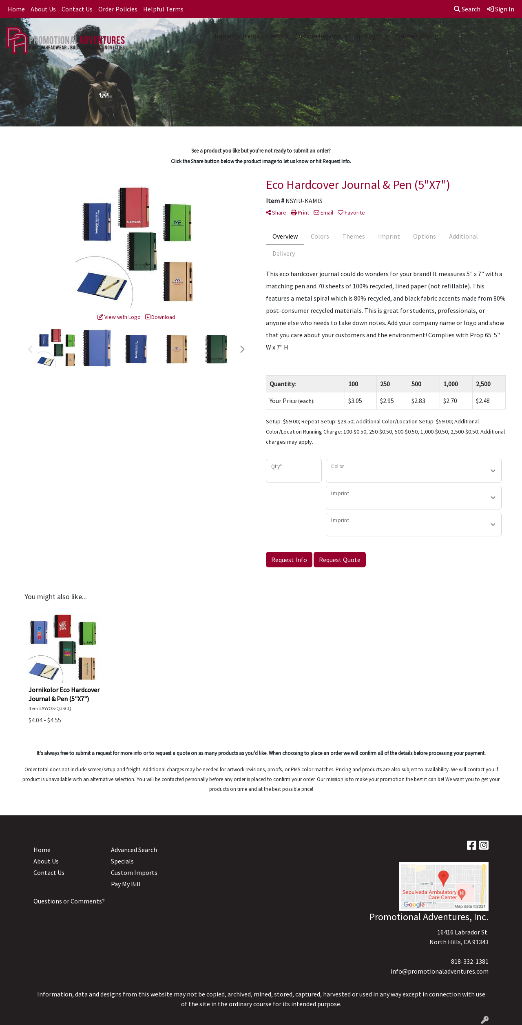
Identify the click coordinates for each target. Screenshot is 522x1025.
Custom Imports (318, 36)
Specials (277, 36)
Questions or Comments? (69, 901)
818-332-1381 (470, 961)
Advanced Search (134, 850)
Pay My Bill (126, 884)
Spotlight (369, 36)
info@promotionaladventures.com (440, 971)
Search (467, 9)
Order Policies (117, 9)
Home (16, 9)
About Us (43, 9)
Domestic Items (237, 36)
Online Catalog (417, 36)
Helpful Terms (163, 9)
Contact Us (77, 9)
